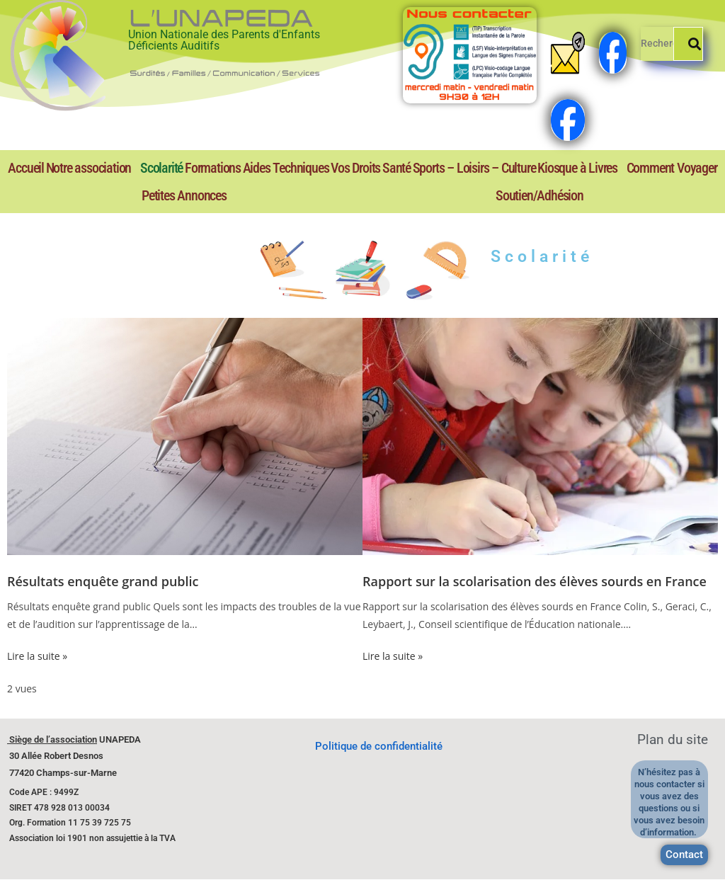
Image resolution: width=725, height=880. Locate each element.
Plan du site (672, 739)
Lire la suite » (37, 656)
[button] (92, 168)
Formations (213, 168)
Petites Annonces (184, 195)
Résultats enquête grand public (103, 581)
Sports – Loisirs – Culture (474, 168)
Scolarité (161, 168)
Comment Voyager (672, 168)
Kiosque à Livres (577, 168)
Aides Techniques (286, 168)
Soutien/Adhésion (539, 195)
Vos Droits (355, 168)
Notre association (89, 168)
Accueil (26, 168)
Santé (396, 168)
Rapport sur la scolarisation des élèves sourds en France (534, 581)
